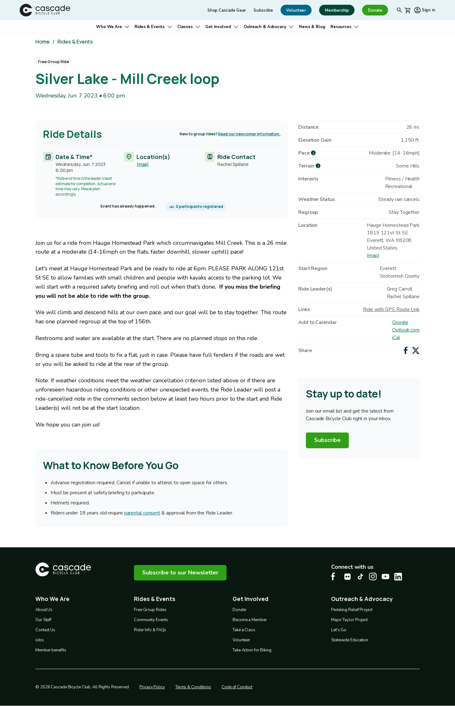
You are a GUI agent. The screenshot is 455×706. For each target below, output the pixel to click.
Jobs (39, 640)
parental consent (142, 513)
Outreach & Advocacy (265, 27)
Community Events (151, 620)
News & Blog (312, 27)
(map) (142, 164)
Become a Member (250, 620)
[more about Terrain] (318, 165)
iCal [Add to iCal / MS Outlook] (396, 337)
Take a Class (244, 630)
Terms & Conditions (193, 687)
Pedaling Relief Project (352, 610)
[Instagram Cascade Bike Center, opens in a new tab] (373, 576)
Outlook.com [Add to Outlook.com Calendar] (406, 330)
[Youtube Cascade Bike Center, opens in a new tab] (385, 576)
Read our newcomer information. (249, 134)
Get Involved (218, 27)
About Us (43, 610)
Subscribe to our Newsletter (180, 572)
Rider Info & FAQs (150, 630)
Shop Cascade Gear (226, 10)
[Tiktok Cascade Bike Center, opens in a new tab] (360, 576)
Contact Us (45, 630)
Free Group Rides (150, 610)
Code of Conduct (236, 687)
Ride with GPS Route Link (391, 309)
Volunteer (241, 640)
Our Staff (43, 620)
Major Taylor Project (349, 620)
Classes (185, 27)
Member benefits (50, 650)
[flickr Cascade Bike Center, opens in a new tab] (347, 577)
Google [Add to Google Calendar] (400, 322)
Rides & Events (150, 27)
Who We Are (109, 27)
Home (42, 41)
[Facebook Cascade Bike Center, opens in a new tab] (335, 576)
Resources (341, 27)
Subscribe (263, 10)
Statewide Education (349, 640)
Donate (239, 610)
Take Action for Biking (252, 650)
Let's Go (338, 630)
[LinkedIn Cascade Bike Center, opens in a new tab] (398, 576)
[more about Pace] (313, 152)
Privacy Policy (152, 687)
